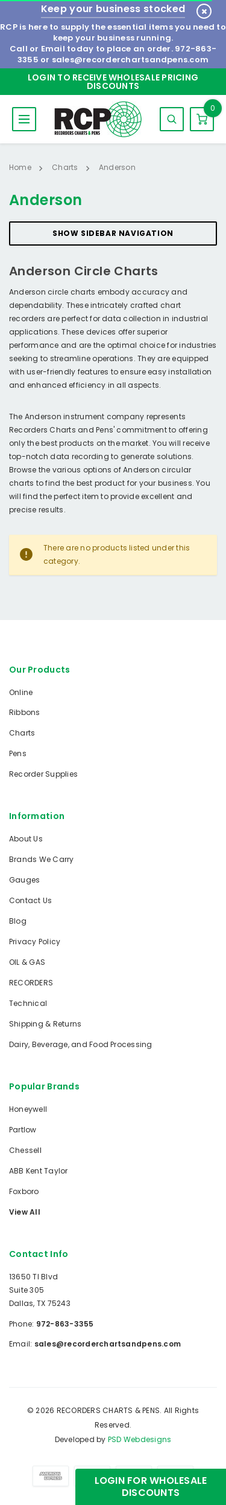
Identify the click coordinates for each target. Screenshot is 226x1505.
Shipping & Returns (45, 1024)
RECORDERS (31, 983)
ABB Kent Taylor (38, 1171)
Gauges (24, 880)
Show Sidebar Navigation (113, 233)
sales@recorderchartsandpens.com (130, 59)
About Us (26, 839)
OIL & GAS (27, 962)
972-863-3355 (65, 1324)
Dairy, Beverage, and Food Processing (80, 1044)
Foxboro (24, 1191)
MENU (24, 119)
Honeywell (28, 1109)
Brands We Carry (41, 859)
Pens (18, 753)
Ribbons (24, 712)
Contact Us (30, 900)
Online (21, 692)
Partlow (23, 1130)
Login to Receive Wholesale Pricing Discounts (113, 81)
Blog (18, 921)
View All (24, 1212)
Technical (28, 1003)
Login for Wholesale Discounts (151, 1487)
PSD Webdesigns (139, 1439)
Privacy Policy (34, 941)
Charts (22, 733)
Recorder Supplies (43, 774)
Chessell (25, 1150)
